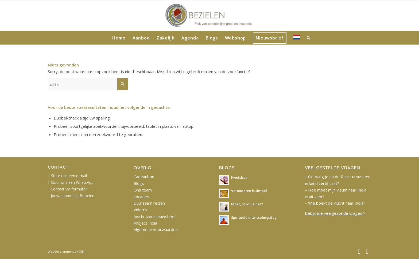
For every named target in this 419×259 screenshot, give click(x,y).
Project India (145, 223)
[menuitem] (119, 38)
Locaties (141, 196)
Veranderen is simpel (249, 190)
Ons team (143, 190)
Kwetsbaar (240, 177)
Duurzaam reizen (149, 203)
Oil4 (81, 251)
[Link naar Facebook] (359, 251)
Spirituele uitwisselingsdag (254, 217)
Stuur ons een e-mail (69, 175)
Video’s (140, 209)
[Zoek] (306, 38)
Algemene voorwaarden (156, 229)
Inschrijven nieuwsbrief (155, 216)
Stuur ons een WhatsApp (72, 182)
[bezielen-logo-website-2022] (209, 16)
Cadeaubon (144, 176)
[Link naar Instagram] (367, 251)
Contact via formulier (69, 189)
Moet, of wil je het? (247, 204)
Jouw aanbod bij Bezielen (72, 195)
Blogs (139, 183)
